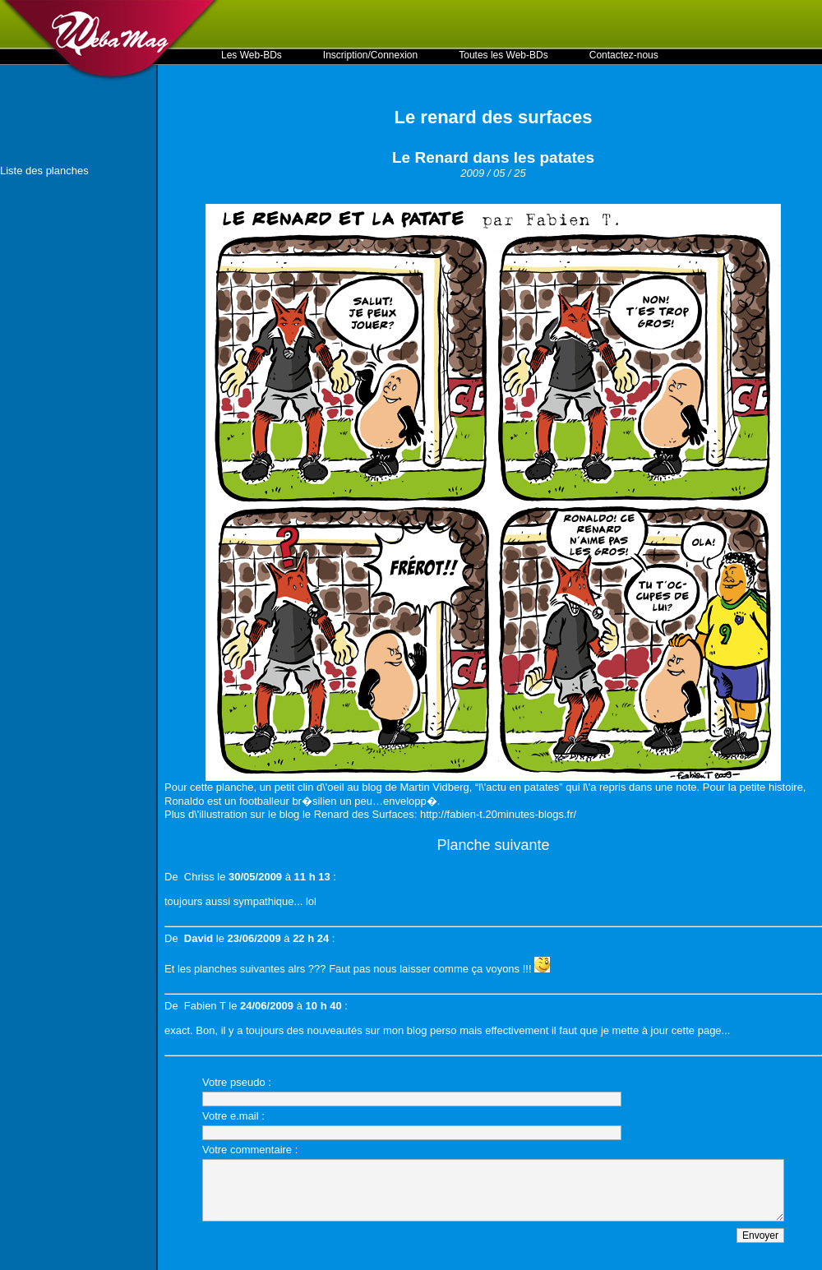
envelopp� (410, 801)
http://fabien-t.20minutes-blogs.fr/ (498, 814)
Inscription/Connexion (370, 55)
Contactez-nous (623, 55)
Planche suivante (492, 845)
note (686, 787)
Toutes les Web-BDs (503, 55)
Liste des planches (44, 170)
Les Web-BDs (251, 55)
